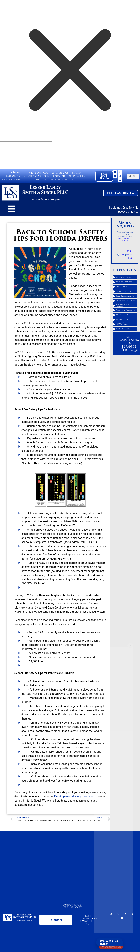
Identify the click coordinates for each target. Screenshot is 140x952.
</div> (26, 154)
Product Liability (123, 319)
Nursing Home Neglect (122, 305)
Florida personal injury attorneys (73, 796)
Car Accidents (122, 286)
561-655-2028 (61, 173)
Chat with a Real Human (111, 943)
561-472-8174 (129, 254)
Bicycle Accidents (124, 277)
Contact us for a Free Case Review (71, 906)
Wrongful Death (123, 329)
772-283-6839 (42, 176)
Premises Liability (123, 314)
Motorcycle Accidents (126, 301)
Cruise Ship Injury (124, 291)
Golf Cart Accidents (125, 296)
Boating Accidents (124, 282)
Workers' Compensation (122, 324)
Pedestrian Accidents (125, 310)
